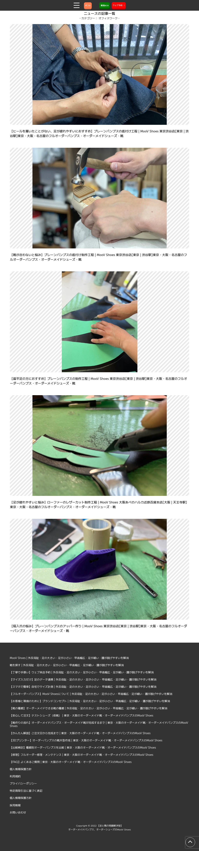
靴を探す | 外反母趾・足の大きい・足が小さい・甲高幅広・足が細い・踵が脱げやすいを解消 (67, 665)
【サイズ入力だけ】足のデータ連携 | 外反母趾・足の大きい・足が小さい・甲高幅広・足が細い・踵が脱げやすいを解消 (83, 679)
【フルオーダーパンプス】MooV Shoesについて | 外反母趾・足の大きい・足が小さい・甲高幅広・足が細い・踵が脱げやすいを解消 (91, 694)
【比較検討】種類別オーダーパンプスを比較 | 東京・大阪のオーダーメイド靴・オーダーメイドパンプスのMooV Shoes (83, 747)
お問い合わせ (18, 812)
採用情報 (15, 805)
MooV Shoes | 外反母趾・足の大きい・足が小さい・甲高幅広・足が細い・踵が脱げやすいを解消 (69, 658)
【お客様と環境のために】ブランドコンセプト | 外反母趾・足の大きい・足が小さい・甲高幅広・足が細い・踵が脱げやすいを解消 (90, 701)
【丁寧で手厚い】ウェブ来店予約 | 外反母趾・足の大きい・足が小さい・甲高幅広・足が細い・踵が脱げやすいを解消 (82, 672)
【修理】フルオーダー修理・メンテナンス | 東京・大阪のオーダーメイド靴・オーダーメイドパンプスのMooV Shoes (81, 755)
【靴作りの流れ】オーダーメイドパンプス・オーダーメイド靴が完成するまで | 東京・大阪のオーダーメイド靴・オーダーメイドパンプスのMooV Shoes (99, 724)
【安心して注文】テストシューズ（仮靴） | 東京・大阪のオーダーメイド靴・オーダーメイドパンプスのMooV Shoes (81, 715)
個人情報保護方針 (20, 769)
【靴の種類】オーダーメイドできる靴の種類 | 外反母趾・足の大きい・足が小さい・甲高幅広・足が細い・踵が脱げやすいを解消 (88, 708)
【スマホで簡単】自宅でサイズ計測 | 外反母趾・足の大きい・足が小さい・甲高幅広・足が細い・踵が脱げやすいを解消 (83, 686)
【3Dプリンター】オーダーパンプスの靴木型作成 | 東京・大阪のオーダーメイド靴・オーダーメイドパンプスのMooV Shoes (86, 740)
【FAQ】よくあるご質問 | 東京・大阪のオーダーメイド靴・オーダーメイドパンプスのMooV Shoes (71, 762)
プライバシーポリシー (23, 783)
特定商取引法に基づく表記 (26, 790)
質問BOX (104, 5)
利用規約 (15, 776)
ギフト (88, 5)
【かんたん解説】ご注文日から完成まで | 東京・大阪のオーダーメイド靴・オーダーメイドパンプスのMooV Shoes (80, 733)
